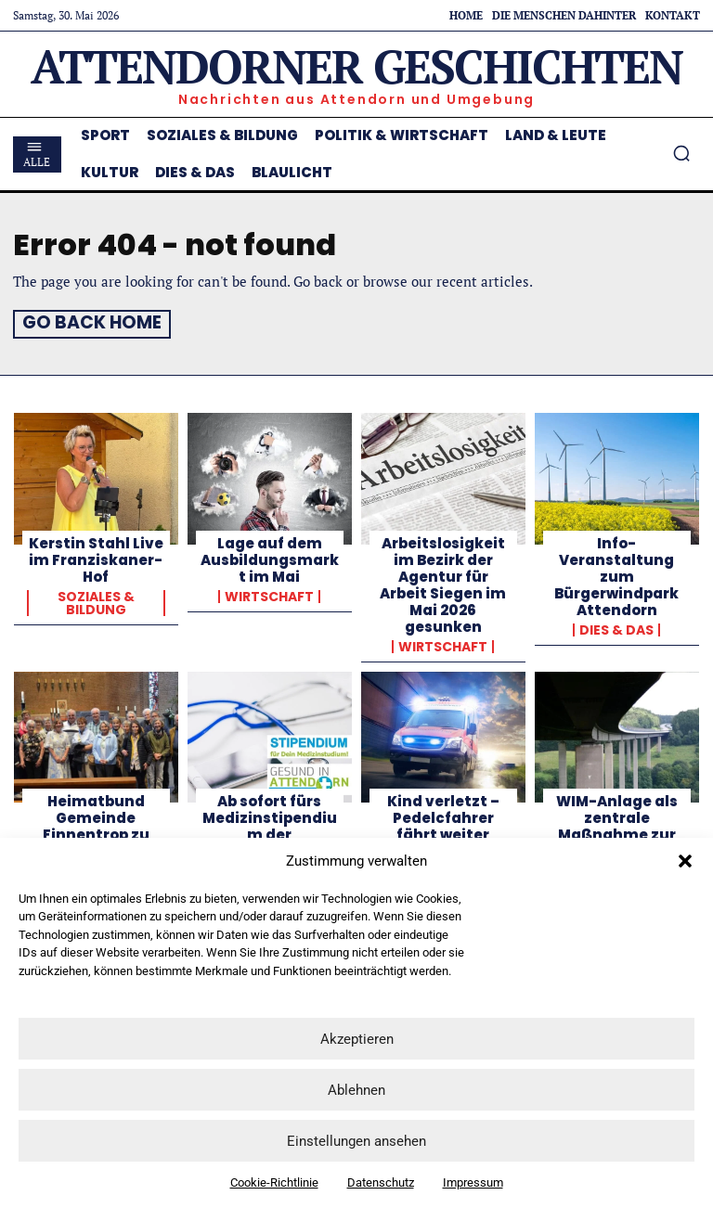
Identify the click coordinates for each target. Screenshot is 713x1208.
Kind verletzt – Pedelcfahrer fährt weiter (443, 816)
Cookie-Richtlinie (274, 1182)
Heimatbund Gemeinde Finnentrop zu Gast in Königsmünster (95, 833)
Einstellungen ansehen (356, 1141)
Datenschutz (380, 1182)
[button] (685, 861)
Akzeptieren (357, 1039)
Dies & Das (616, 627)
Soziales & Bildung (96, 600)
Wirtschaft (269, 593)
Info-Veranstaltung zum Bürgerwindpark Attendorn (616, 574)
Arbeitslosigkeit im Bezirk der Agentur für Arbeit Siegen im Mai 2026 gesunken (443, 582)
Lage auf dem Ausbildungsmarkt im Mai (270, 557)
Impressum (473, 1182)
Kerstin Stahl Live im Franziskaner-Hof (96, 557)
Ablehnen (356, 1090)
